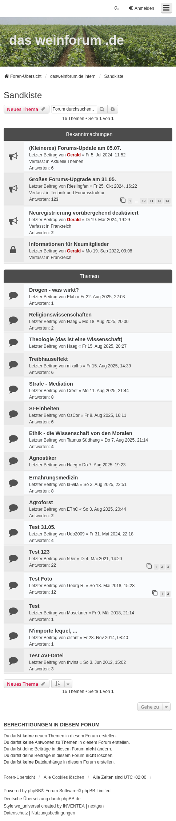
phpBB (34, 790)
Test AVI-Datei (46, 655)
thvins (72, 662)
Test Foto (40, 579)
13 (167, 200)
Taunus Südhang (83, 440)
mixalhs (74, 365)
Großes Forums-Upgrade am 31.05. (72, 179)
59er (71, 558)
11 (151, 200)
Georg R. (76, 585)
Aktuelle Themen (67, 161)
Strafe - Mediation (51, 384)
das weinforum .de (66, 40)
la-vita (73, 484)
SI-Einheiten (44, 408)
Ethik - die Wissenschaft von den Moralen (80, 433)
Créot (72, 390)
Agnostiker (42, 458)
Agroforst (41, 502)
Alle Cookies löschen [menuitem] (64, 777)
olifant (73, 637)
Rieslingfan (77, 186)
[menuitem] (16, 813)
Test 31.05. (42, 527)
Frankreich (61, 226)
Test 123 (39, 552)
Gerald (74, 155)
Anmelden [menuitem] (141, 8)
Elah (71, 296)
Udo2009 (76, 534)
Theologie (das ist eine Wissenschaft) (76, 339)
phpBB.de (71, 798)
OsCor (73, 415)
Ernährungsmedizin (53, 478)
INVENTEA (74, 806)
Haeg (72, 321)
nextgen (96, 806)
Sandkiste (23, 95)
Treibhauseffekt (48, 359)
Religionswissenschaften (60, 315)
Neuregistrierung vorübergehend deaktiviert (84, 213)
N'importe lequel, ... (53, 631)
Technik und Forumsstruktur (77, 192)
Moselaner (77, 612)
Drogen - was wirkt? (54, 290)
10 (143, 200)
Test (34, 606)
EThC (72, 509)
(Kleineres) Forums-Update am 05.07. (75, 148)
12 (159, 200)
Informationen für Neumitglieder (69, 244)
